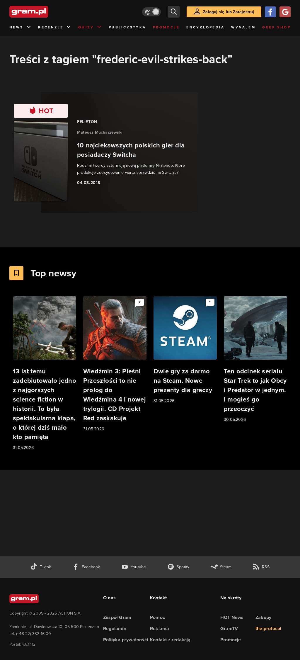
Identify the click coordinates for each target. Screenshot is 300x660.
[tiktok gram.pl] (40, 567)
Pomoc (157, 617)
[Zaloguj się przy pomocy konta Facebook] (270, 11)
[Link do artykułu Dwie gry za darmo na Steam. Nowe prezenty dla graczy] (185, 350)
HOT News (232, 617)
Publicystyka (127, 27)
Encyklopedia (205, 27)
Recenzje (54, 27)
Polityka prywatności (125, 639)
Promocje (166, 27)
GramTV (229, 628)
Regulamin (114, 628)
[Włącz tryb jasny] (151, 11)
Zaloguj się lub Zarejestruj (228, 12)
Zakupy (263, 617)
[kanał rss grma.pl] (261, 567)
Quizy (90, 27)
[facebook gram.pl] (86, 567)
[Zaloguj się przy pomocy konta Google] (285, 11)
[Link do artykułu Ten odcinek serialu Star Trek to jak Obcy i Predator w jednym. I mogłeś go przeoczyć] (255, 359)
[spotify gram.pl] (178, 567)
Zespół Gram (117, 617)
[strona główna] (43, 12)
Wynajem (243, 27)
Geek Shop (276, 27)
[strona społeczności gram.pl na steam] (221, 567)
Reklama (159, 628)
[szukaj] (174, 12)
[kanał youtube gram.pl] (133, 567)
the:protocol (268, 628)
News (20, 27)
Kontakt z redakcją (170, 639)
